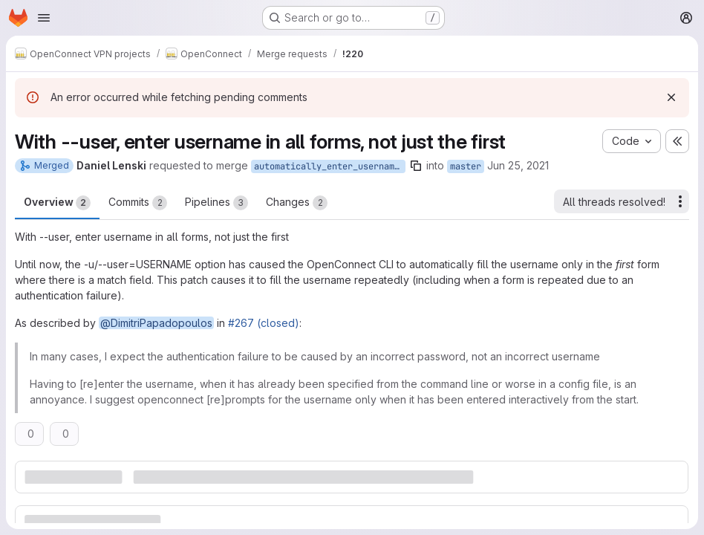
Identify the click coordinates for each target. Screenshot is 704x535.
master (465, 166)
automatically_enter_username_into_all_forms (329, 166)
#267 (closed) (263, 323)
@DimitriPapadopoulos (156, 323)
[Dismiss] (671, 97)
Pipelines (216, 202)
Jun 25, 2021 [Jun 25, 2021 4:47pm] (518, 165)
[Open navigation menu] (44, 18)
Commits (137, 202)
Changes (296, 202)
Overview (57, 202)
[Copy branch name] (416, 166)
